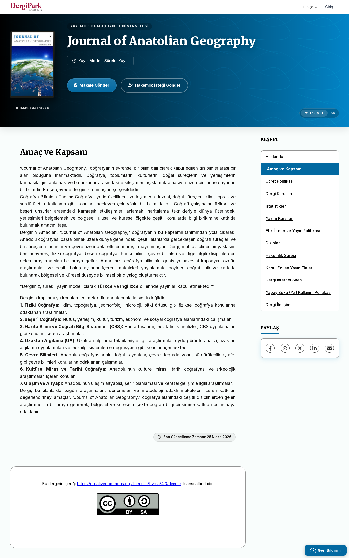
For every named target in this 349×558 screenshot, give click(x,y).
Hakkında (274, 156)
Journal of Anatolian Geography (161, 40)
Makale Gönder (91, 85)
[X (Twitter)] (299, 348)
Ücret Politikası (280, 181)
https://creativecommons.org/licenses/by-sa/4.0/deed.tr (129, 483)
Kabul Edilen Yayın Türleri (289, 267)
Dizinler (273, 242)
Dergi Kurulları (279, 193)
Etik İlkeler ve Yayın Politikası (293, 230)
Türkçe (310, 7)
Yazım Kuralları (279, 218)
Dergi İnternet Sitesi (284, 280)
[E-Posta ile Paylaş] (329, 348)
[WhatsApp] (285, 348)
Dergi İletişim (278, 304)
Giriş (329, 7)
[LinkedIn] (314, 348)
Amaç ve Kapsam (284, 169)
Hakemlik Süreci (281, 255)
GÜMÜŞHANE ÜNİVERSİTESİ (120, 26)
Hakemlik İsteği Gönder (154, 85)
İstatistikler (276, 206)
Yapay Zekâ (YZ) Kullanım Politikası (298, 292)
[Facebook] (270, 348)
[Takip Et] (314, 113)
